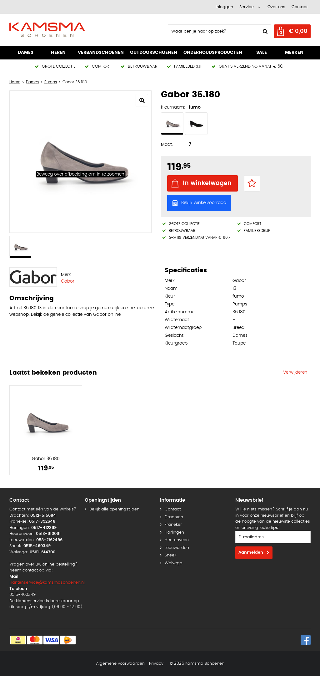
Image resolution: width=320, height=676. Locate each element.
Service (246, 7)
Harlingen (174, 532)
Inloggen (224, 7)
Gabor (67, 281)
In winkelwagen (207, 183)
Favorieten (252, 183)
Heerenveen (177, 540)
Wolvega (173, 563)
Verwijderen (295, 372)
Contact (300, 7)
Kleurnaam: (173, 107)
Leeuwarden (177, 548)
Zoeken (264, 31)
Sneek (170, 555)
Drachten (174, 517)
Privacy (156, 664)
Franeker (173, 525)
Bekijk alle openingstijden (114, 509)
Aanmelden (250, 553)
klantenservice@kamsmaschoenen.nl (47, 583)
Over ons (276, 7)
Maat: (167, 144)
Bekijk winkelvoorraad (203, 203)
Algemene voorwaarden (120, 664)
